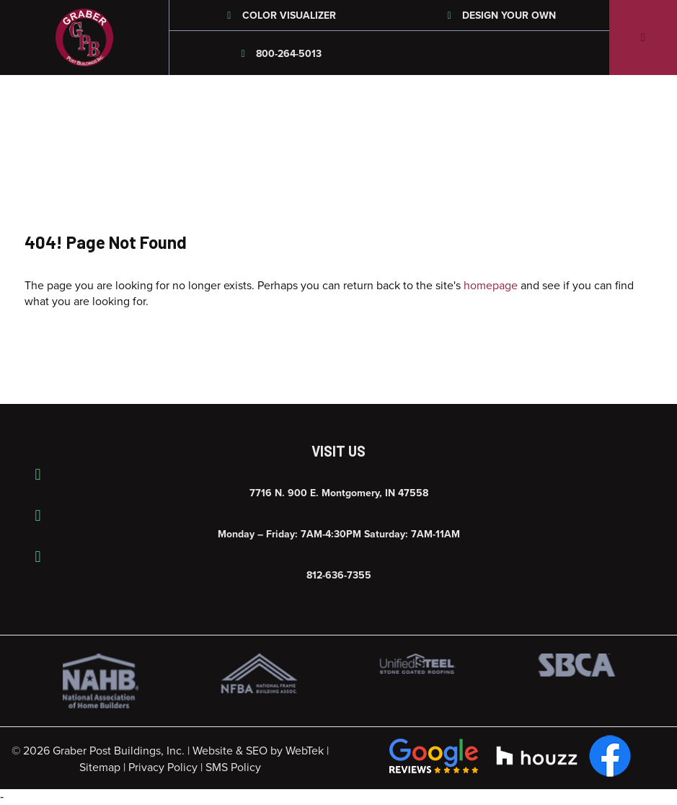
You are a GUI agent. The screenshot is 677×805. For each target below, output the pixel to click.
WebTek (305, 751)
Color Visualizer (279, 15)
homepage (491, 285)
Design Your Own (499, 15)
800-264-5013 (279, 54)
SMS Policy (233, 767)
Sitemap (99, 767)
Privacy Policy (163, 767)
